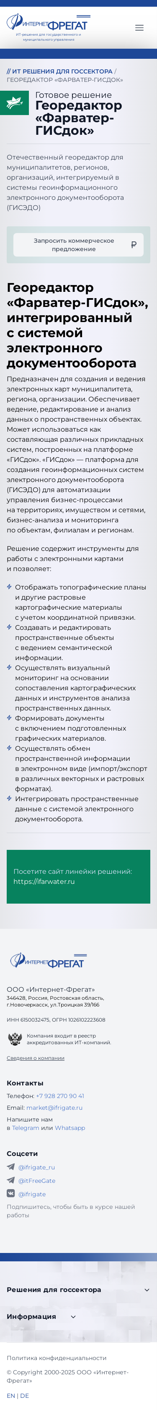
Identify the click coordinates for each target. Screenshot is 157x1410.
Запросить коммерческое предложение (85, 245)
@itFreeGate (36, 1181)
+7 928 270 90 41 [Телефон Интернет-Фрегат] (60, 1096)
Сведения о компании (35, 1058)
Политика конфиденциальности (57, 1358)
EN (11, 1396)
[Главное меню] (139, 28)
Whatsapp (70, 1128)
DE (24, 1396)
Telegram (25, 1128)
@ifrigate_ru (36, 1167)
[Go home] (48, 960)
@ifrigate (32, 1194)
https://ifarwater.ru (44, 882)
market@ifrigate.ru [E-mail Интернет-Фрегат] (54, 1107)
